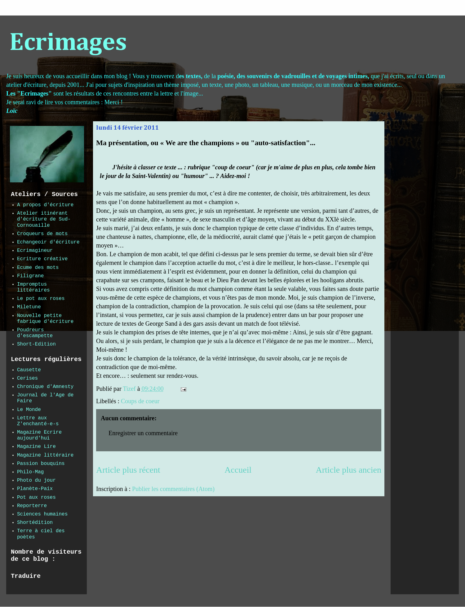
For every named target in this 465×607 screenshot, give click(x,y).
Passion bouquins (41, 463)
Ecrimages (68, 43)
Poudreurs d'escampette (35, 333)
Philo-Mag (30, 472)
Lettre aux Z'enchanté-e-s (38, 421)
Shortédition (35, 522)
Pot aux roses (36, 497)
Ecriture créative (42, 259)
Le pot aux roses (41, 298)
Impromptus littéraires (33, 287)
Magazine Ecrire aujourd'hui (39, 435)
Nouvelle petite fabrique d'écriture (45, 318)
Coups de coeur (140, 401)
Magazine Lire (36, 446)
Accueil (237, 470)
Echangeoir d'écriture (48, 242)
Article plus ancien (348, 470)
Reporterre (32, 506)
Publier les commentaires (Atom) (173, 488)
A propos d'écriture (45, 205)
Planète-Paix (35, 489)
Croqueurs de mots (42, 234)
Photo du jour (36, 480)
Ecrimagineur (35, 250)
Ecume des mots (38, 267)
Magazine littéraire (45, 455)
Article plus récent (128, 470)
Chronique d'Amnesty (45, 387)
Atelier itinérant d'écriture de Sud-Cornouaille (44, 219)
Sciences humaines (42, 514)
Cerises (27, 378)
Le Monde (29, 410)
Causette (29, 370)
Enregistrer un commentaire (143, 433)
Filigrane (30, 276)
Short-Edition (36, 344)
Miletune (29, 307)
